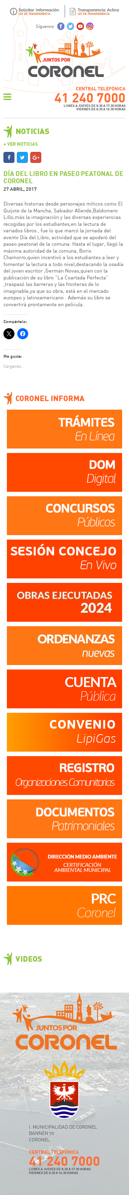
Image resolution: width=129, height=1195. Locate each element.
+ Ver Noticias (20, 144)
